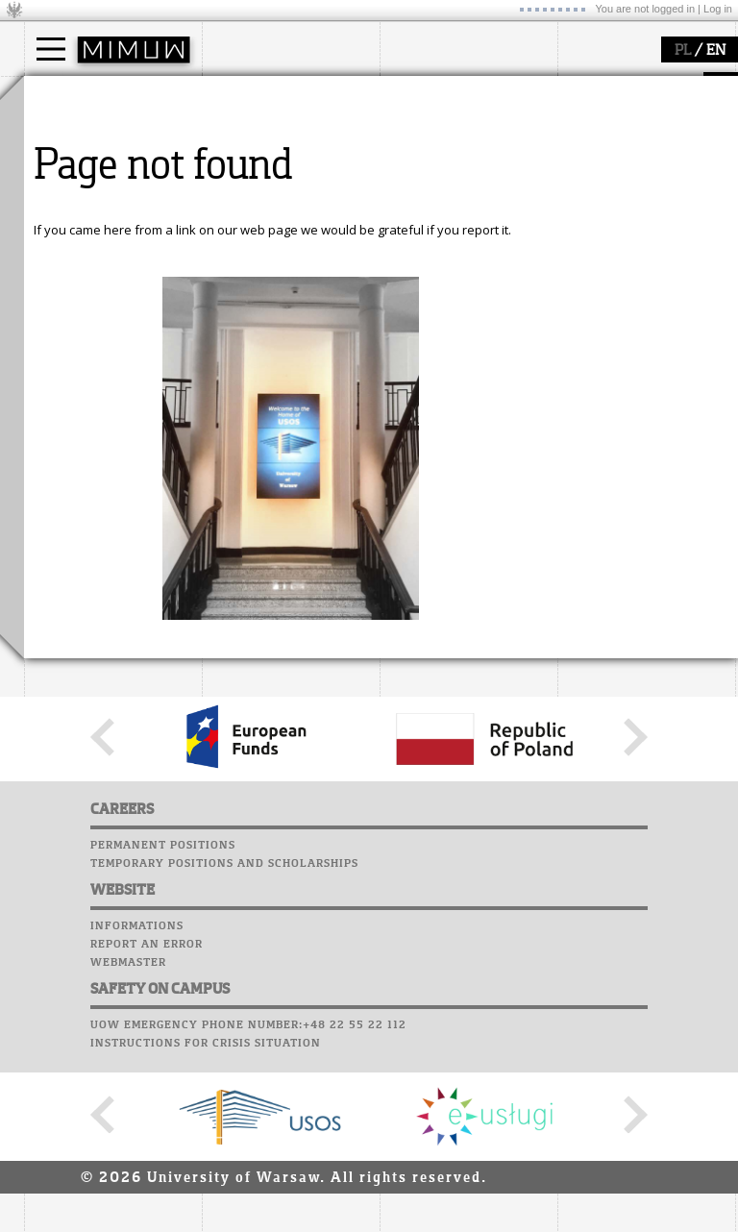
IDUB (417, 219)
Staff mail (596, 159)
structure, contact (276, 150)
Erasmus (73, 184)
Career (583, 178)
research (429, 94)
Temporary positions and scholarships (224, 1041)
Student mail (606, 141)
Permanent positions (162, 1022)
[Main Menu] (51, 49)
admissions (81, 201)
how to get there (273, 132)
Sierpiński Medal (452, 201)
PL (683, 51)
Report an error (146, 1121)
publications (439, 167)
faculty (243, 94)
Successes (593, 214)
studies (67, 94)
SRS (641, 86)
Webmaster (128, 1140)
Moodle (585, 105)
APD (675, 86)
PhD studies (83, 167)
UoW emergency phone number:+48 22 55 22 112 (248, 1202)
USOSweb (589, 86)
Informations (137, 1103)
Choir (579, 196)
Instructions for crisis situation (205, 1220)
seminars (431, 150)
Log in (717, 8)
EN (716, 51)
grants (422, 184)
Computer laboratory (635, 123)
